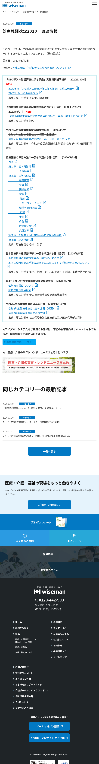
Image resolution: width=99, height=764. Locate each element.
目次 (10, 162)
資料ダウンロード (24, 672)
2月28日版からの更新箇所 (23, 93)
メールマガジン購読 (48, 726)
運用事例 (57, 621)
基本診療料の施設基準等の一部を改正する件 (33, 258)
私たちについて (61, 639)
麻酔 (16, 221)
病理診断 (18, 230)
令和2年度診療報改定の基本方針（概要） (31, 308)
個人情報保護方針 (24, 696)
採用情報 (57, 651)
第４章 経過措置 (18, 240)
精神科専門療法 (22, 207)
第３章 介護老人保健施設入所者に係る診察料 (35, 235)
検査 (16, 185)
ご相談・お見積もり (49, 505)
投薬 (16, 194)
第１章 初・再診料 (19, 166)
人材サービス (22, 702)
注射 (16, 198)
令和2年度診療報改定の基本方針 (26, 313)
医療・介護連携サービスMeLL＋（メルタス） (25, 640)
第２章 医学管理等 (19, 175)
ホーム (5, 11)
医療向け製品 (21, 647)
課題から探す (22, 627)
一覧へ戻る (49, 451)
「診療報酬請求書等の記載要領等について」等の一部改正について (45, 116)
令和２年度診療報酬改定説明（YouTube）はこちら (37, 139)
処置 (16, 212)
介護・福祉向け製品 (23, 652)
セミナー (57, 627)
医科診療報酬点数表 (19, 290)
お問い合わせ (22, 666)
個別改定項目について (21, 285)
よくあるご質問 (23, 678)
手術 (16, 217)
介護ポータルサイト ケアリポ (30, 690)
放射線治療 (20, 226)
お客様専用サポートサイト (19, 342)
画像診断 (18, 189)
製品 (17, 633)
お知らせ (15, 11)
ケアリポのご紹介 (24, 708)
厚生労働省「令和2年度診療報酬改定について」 (40, 67)
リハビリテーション (25, 203)
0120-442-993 (51, 599)
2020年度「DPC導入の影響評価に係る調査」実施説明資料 (41, 88)
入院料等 (18, 171)
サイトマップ (60, 657)
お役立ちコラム (61, 633)
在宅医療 (18, 180)
